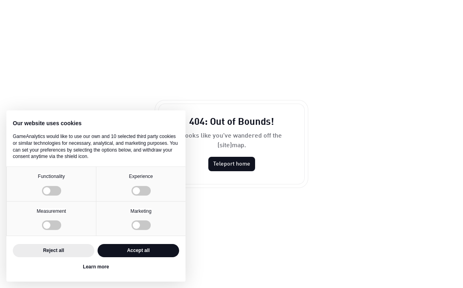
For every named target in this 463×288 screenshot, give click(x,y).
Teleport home (231, 164)
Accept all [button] (138, 250)
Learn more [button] (96, 267)
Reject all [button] (53, 250)
